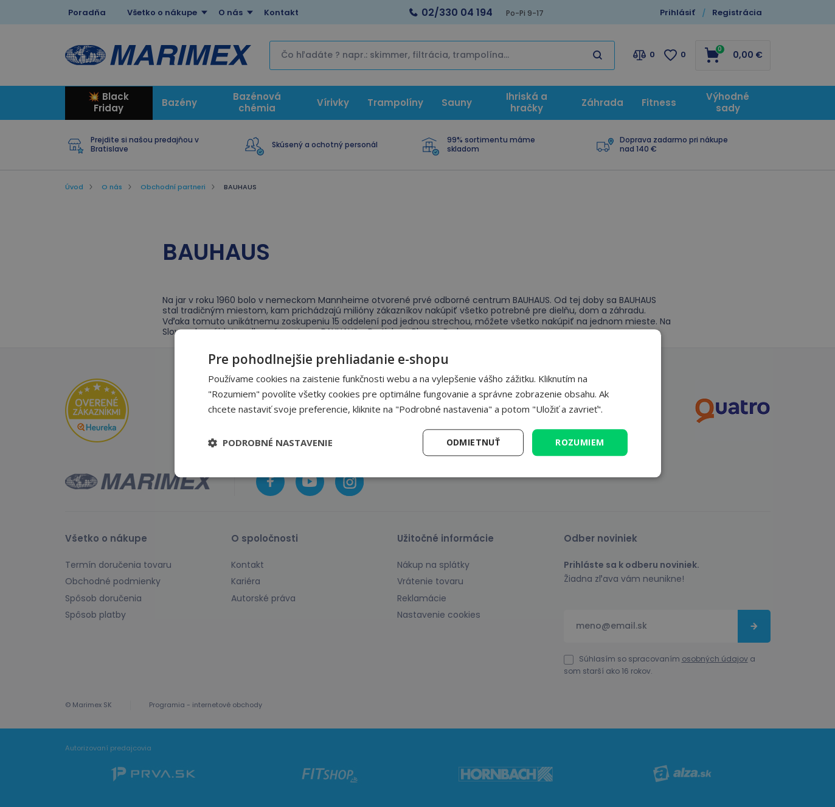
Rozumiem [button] (579, 442)
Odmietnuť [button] (473, 442)
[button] (270, 442)
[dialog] (418, 403)
